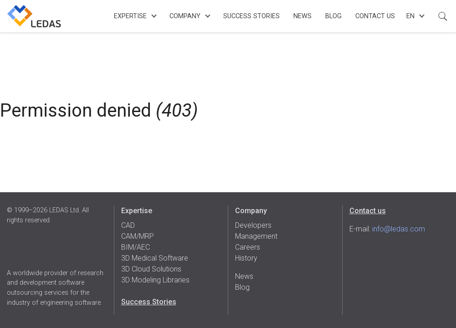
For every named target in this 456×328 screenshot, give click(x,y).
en (410, 16)
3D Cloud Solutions (151, 269)
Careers (247, 247)
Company (184, 16)
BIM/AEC (135, 247)
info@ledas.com (398, 229)
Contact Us (375, 16)
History (246, 258)
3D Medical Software (154, 258)
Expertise (130, 16)
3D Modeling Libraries (155, 280)
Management (256, 236)
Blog (333, 16)
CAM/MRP (137, 236)
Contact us (367, 210)
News (302, 16)
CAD (128, 225)
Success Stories (251, 16)
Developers (253, 225)
